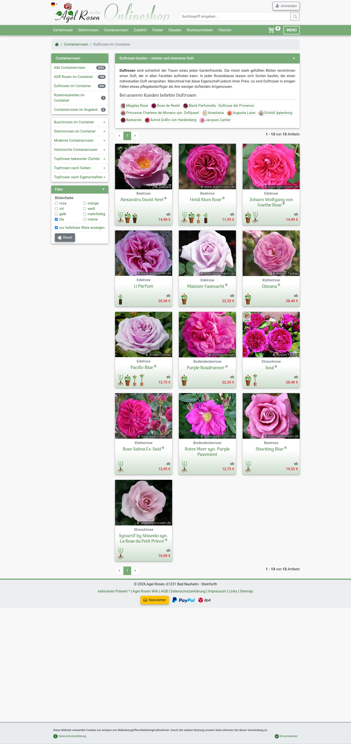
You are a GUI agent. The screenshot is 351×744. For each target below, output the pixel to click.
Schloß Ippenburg (275, 113)
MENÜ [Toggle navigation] (292, 30)
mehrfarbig (96, 214)
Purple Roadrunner (206, 368)
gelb (62, 214)
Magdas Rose (134, 105)
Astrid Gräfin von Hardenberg (171, 120)
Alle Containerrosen (69, 67)
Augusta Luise (241, 113)
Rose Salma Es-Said (142, 460)
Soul (269, 368)
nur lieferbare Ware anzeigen (82, 228)
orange (93, 203)
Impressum (217, 610)
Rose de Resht (166, 105)
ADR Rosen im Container (73, 77)
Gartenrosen (63, 30)
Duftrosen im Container (72, 86)
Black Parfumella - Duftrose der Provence (218, 105)
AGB (164, 610)
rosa (62, 203)
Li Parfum (143, 286)
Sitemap (246, 610)
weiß (91, 209)
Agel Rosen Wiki (145, 610)
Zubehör (140, 30)
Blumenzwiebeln (200, 30)
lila (61, 219)
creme (93, 219)
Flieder (157, 30)
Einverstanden (286, 736)
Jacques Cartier (215, 120)
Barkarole (131, 120)
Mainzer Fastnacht (205, 286)
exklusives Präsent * (114, 610)
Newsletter (172, 619)
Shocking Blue (269, 460)
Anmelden (286, 6)
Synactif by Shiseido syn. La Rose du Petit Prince (143, 560)
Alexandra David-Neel (141, 200)
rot (61, 209)
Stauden (175, 30)
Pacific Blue (142, 367)
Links (233, 610)
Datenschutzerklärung (188, 610)
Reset (65, 237)
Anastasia (213, 113)
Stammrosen (88, 30)
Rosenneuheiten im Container (69, 98)
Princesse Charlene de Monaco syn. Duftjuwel (160, 113)
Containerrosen (116, 30)
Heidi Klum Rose (205, 200)
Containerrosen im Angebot (76, 109)
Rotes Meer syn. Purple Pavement (207, 463)
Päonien (224, 30)
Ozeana (269, 286)
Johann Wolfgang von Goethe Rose (271, 202)
